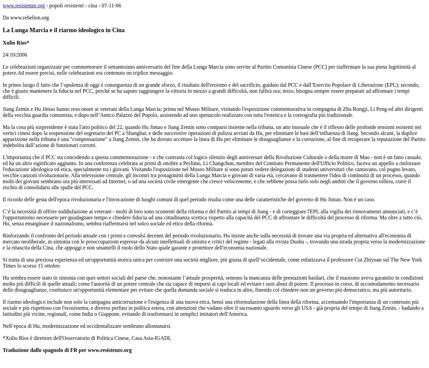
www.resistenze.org (24, 5)
